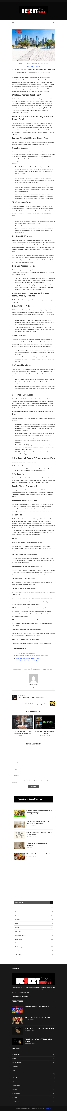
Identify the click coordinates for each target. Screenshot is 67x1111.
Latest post (34, 939)
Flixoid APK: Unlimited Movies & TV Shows (27, 661)
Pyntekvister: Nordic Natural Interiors (36, 844)
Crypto (34, 912)
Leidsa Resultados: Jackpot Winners (37, 1017)
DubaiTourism (36, 669)
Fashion (34, 920)
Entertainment (34, 916)
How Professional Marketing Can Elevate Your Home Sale (38, 822)
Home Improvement (34, 935)
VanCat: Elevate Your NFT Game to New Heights (38, 1040)
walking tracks (21, 127)
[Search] (54, 22)
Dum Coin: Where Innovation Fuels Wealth (39, 1028)
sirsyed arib (22, 72)
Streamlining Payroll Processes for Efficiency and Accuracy (32, 655)
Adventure (34, 908)
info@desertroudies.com (20, 996)
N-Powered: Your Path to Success (25, 653)
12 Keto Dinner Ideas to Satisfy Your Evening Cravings (39, 812)
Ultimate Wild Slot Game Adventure (37, 1007)
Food (34, 923)
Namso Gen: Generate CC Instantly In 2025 (28, 658)
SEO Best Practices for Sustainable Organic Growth (39, 833)
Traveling (34, 955)
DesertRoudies (47, 1108)
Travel (34, 951)
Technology (34, 947)
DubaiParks (27, 669)
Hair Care (34, 931)
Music (34, 943)
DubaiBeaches (17, 669)
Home (20, 63)
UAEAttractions (47, 669)
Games (34, 927)
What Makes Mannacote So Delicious (39, 854)
